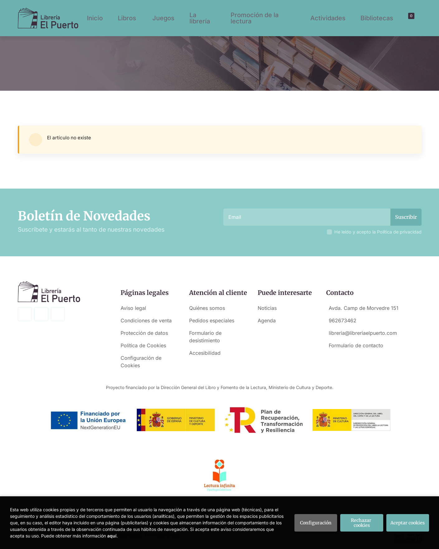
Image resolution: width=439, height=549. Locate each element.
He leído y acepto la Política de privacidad (378, 231)
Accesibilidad (205, 353)
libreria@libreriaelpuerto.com (363, 333)
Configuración (316, 523)
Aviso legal (133, 308)
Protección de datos (144, 333)
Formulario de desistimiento (205, 337)
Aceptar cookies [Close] (407, 523)
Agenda (267, 320)
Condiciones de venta (146, 320)
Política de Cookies (143, 345)
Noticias (267, 308)
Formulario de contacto (356, 345)
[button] (409, 18)
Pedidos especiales (211, 320)
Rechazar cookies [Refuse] (361, 523)
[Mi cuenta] (414, 18)
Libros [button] (127, 18)
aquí (112, 535)
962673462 (342, 320)
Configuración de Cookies (141, 361)
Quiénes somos (207, 308)
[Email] (307, 217)
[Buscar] (403, 18)
